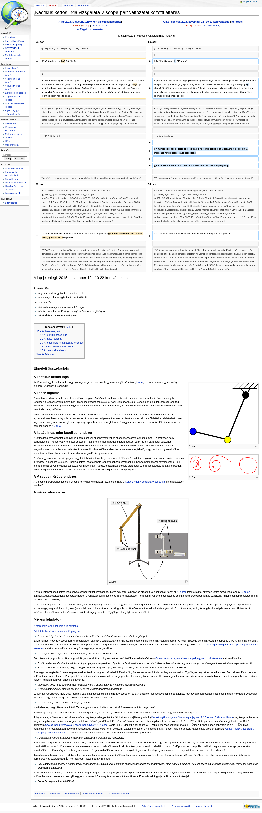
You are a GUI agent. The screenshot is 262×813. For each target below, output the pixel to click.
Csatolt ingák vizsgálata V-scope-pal (145, 481)
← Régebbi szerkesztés (90, 29)
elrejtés (68, 327)
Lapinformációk (12, 193)
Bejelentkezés (250, 1)
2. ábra (57, 426)
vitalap (86, 25)
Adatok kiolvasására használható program (57, 631)
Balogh (77, 25)
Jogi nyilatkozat (204, 806)
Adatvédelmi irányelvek (153, 806)
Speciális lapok (12, 179)
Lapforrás (68, 5)
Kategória (40, 793)
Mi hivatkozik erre (14, 168)
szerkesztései (99, 25)
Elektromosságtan (14, 134)
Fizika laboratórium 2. (94, 793)
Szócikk (40, 5)
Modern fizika (11, 145)
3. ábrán (245, 592)
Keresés (5, 150)
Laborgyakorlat (70, 793)
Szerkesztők (11, 203)
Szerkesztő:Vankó (119, 793)
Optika (8, 137)
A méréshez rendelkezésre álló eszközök (56, 626)
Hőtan (8, 141)
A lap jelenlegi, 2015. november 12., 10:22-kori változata (196, 21)
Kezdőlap (10, 37)
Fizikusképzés (12, 68)
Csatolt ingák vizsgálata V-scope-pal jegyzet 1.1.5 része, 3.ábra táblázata (192, 717)
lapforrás (115, 21)
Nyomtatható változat (15, 182)
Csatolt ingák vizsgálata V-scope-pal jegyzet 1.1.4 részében (188, 658)
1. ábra (140, 382)
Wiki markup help (13, 44)
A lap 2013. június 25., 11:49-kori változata (84, 21)
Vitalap (52, 5)
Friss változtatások (14, 41)
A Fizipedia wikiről (181, 806)
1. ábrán (182, 592)
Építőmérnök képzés (15, 93)
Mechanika (53, 793)
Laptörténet (83, 5)
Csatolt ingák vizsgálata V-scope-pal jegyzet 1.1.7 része (76, 725)
